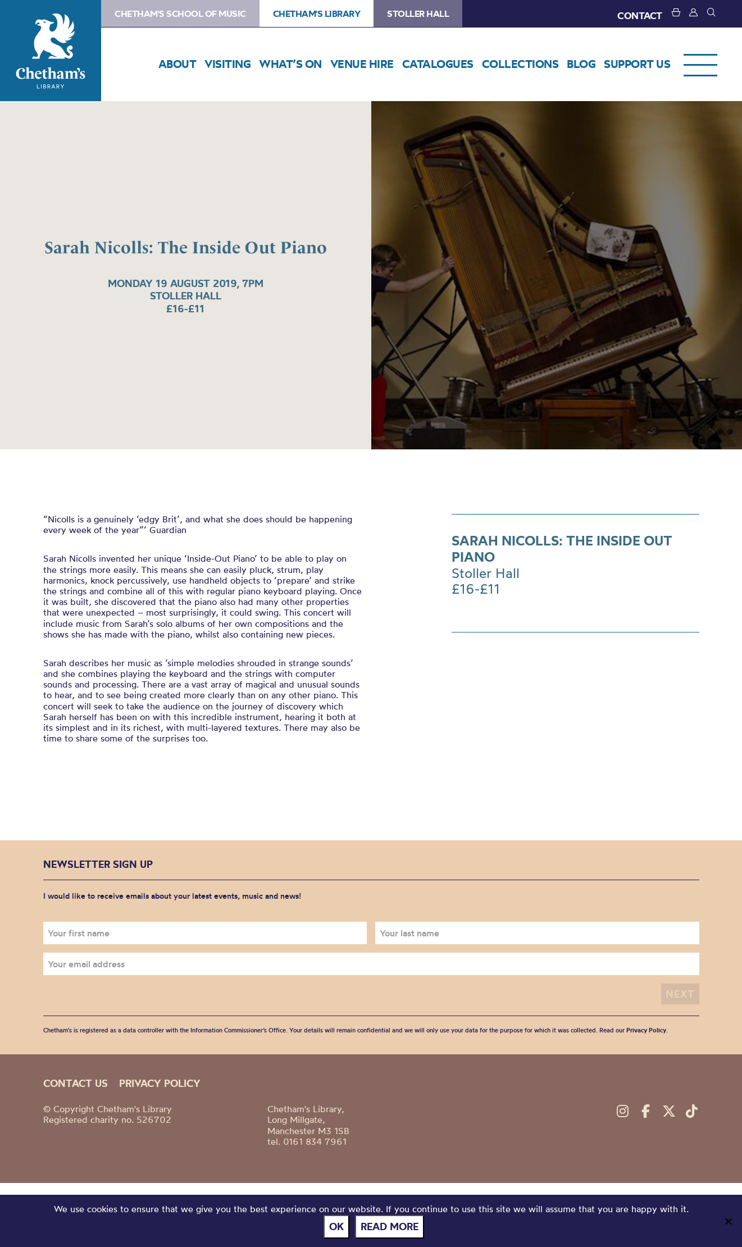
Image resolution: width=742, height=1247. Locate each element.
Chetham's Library (50, 50)
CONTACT (639, 15)
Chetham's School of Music (180, 13)
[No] (728, 1221)
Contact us (75, 1083)
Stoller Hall (418, 13)
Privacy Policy (646, 1030)
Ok (336, 1226)
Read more (389, 1226)
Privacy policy (160, 1083)
